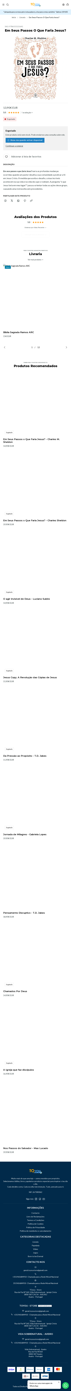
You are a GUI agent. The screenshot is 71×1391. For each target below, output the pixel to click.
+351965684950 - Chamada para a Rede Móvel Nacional (35, 1315)
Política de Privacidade (35, 1227)
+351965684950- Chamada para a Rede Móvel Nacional (35, 1275)
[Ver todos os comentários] (27, 112)
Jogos (35, 1253)
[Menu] (3, 5)
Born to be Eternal (35, 1256)
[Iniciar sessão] (63, 5)
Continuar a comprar (14, 146)
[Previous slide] (5, 347)
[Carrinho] (67, 5)
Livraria (22, 17)
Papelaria (35, 1245)
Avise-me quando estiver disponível (24, 140)
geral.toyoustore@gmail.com (35, 1268)
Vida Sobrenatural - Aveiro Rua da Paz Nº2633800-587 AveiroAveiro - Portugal (35, 1351)
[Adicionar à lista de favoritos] (22, 156)
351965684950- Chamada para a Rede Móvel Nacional (35, 1281)
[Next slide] (66, 347)
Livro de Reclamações (35, 1216)
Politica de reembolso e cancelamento (35, 1231)
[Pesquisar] (7, 5)
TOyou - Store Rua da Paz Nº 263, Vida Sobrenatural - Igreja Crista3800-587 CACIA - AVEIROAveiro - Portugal (35, 1292)
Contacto (35, 1213)
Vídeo (35, 1249)
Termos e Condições (35, 1220)
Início (14, 17)
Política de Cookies (36, 1224)
